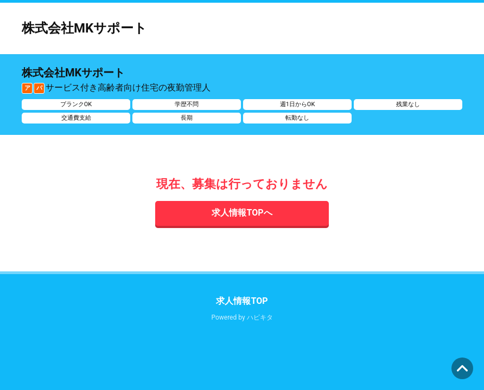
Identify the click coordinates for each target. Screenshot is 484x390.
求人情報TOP (242, 301)
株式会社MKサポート (84, 28)
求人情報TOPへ (242, 212)
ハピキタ (260, 317)
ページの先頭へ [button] (462, 368)
